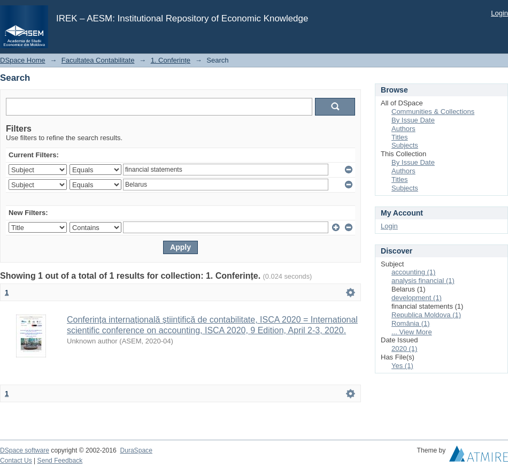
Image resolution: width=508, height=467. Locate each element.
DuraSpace (136, 450)
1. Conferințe (170, 60)
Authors (403, 129)
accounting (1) (413, 272)
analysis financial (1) (423, 281)
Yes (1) (402, 366)
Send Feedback (60, 460)
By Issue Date (413, 120)
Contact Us (16, 460)
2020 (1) (404, 348)
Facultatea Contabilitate (98, 60)
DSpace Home (22, 60)
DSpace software (24, 450)
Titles (399, 137)
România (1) (410, 323)
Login (499, 13)
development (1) (416, 298)
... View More (411, 332)
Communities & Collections (432, 112)
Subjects (404, 145)
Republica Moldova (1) (426, 315)
